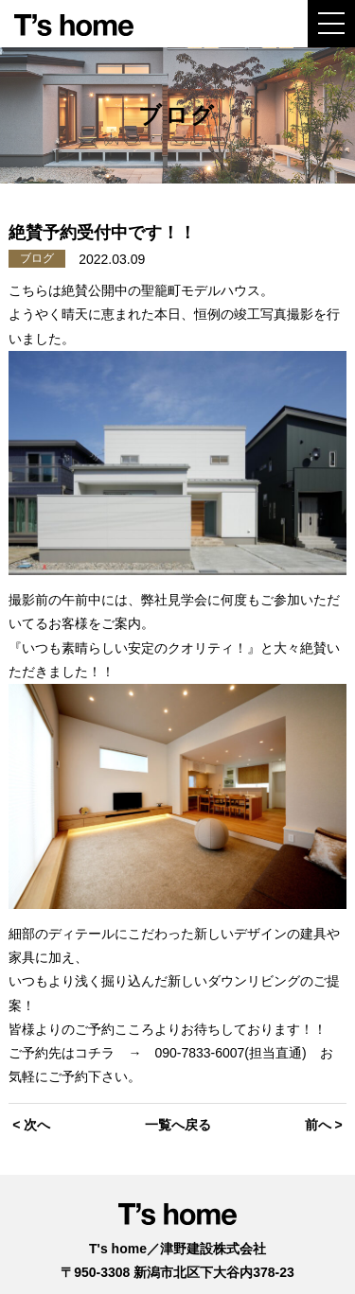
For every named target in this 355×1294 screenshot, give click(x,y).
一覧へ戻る (178, 1124)
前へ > (324, 1124)
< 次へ (31, 1124)
